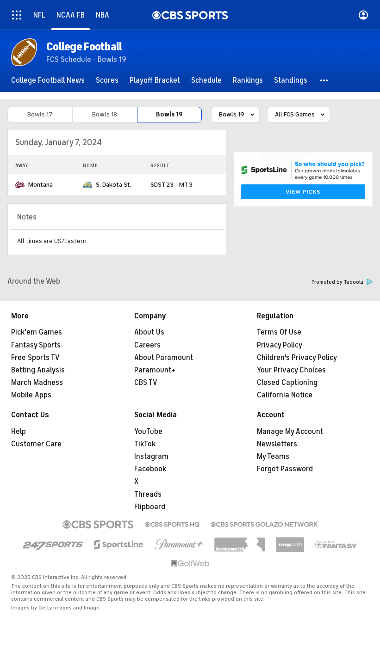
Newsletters (277, 444)
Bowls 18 (104, 114)
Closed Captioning (287, 382)
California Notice (284, 395)
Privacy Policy (279, 345)
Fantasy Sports (36, 345)
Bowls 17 (40, 114)
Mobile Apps (31, 395)
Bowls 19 (169, 114)
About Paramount (163, 357)
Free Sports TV (35, 357)
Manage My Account (290, 431)
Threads (148, 494)
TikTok (145, 444)
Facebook (150, 469)
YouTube (148, 431)
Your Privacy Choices (291, 370)
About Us (149, 332)
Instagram (151, 456)
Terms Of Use (279, 332)
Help (18, 431)
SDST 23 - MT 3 (171, 185)
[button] (324, 80)
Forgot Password (285, 469)
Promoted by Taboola (342, 282)
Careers (147, 345)
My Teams (273, 456)
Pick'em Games (36, 332)
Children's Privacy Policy (297, 357)
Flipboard (149, 507)
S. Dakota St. (113, 185)
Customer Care (36, 444)
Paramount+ (154, 370)
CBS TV (145, 382)
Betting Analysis (38, 370)
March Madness (37, 382)
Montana (40, 185)
